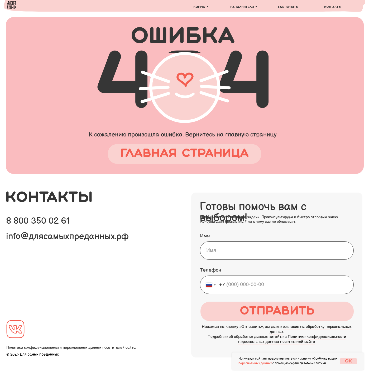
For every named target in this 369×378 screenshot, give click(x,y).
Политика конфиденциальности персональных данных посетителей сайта (71, 347)
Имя (205, 236)
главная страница (184, 154)
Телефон (210, 270)
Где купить (288, 7)
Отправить (277, 311)
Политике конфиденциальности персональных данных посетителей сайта (292, 339)
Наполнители (242, 7)
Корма (199, 7)
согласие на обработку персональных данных (311, 329)
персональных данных (255, 363)
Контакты (332, 7)
